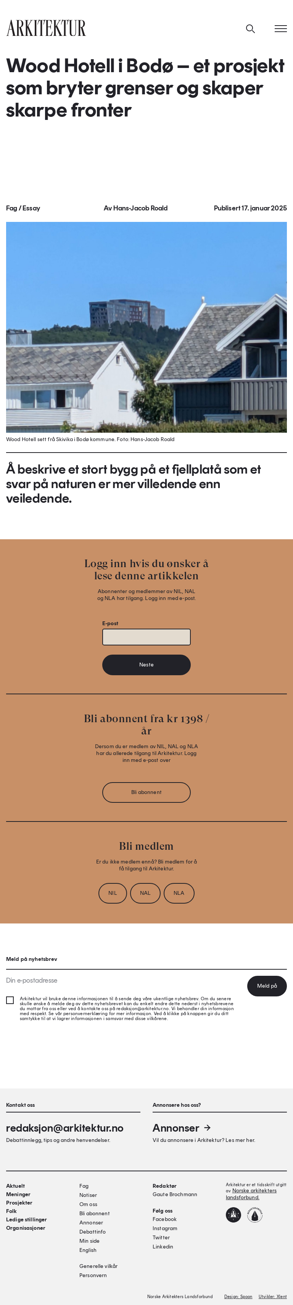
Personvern (93, 1275)
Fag (12, 210)
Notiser (88, 1195)
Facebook (165, 1219)
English (88, 1250)
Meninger (18, 1194)
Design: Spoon (238, 1296)
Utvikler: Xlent (273, 1296)
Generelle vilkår (98, 1266)
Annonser (182, 1128)
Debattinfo (92, 1232)
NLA (179, 895)
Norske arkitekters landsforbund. (251, 1194)
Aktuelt (15, 1186)
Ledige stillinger (26, 1219)
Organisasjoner (25, 1228)
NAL (145, 895)
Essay (31, 210)
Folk (11, 1211)
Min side (89, 1241)
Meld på (267, 986)
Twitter (161, 1237)
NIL (112, 895)
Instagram (165, 1228)
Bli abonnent (146, 794)
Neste (146, 667)
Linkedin (163, 1247)
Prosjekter (19, 1203)
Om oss (88, 1204)
